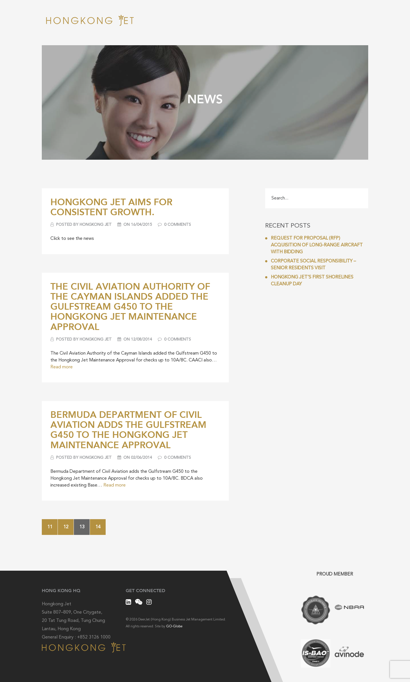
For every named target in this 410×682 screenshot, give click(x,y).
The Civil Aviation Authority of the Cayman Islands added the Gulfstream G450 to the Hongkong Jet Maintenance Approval (130, 306)
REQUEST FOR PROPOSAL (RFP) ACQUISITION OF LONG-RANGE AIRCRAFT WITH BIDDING (314, 245)
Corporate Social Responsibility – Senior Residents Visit (310, 264)
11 (49, 527)
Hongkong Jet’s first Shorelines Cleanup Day (309, 280)
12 (65, 527)
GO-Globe (174, 626)
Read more (61, 367)
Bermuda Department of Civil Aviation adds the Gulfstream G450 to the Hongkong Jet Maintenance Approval (128, 429)
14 (97, 527)
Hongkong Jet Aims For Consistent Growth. (111, 207)
